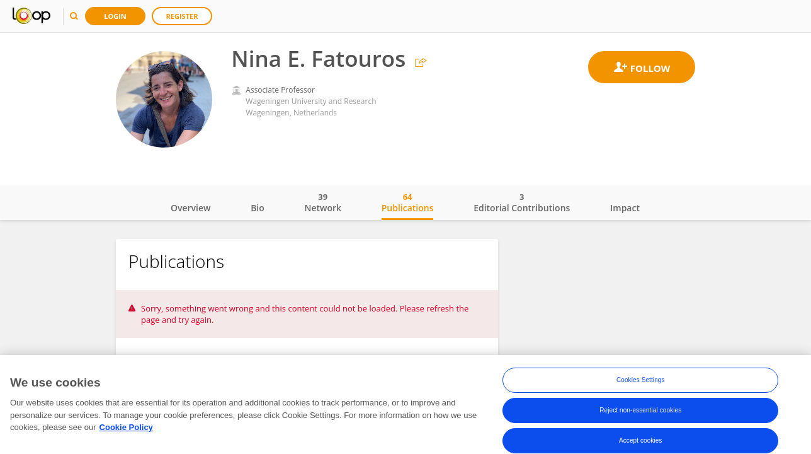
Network (322, 202)
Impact (625, 208)
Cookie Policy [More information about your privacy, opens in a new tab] (126, 427)
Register (182, 16)
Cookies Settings (640, 379)
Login (115, 16)
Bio (257, 208)
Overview (190, 208)
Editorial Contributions (522, 202)
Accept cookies (640, 440)
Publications (408, 202)
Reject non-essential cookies (640, 410)
